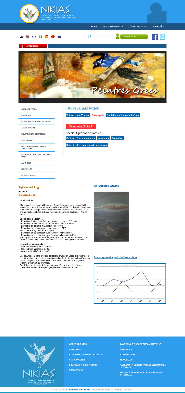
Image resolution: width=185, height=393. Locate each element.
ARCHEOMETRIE (28, 128)
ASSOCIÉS (158, 26)
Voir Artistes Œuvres (77, 115)
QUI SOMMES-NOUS (113, 26)
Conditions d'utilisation (79, 390)
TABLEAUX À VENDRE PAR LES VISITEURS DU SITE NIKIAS (143, 366)
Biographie (98, 115)
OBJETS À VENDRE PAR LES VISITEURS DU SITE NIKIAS (141, 373)
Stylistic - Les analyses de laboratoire (87, 145)
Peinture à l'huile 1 (80, 126)
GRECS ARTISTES (29, 109)
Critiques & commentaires (80, 138)
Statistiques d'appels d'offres (123, 115)
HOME (94, 26)
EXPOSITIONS (27, 140)
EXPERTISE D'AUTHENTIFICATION (35, 122)
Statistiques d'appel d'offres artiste (115, 257)
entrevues (103, 138)
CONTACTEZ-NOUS (137, 26)
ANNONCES (26, 163)
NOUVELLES (26, 169)
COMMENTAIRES (28, 175)
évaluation (117, 138)
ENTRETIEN (26, 115)
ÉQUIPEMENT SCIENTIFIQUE (33, 134)
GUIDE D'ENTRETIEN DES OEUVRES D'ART (36, 156)
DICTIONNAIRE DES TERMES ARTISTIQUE (33, 147)
